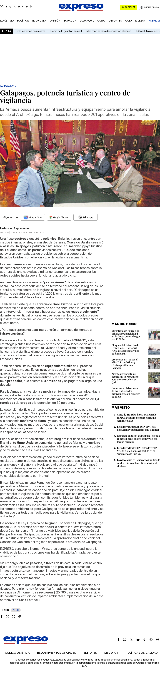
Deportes (115, 20)
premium (154, 20)
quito (101, 20)
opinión (55, 20)
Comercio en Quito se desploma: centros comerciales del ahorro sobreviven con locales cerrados (138, 438)
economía (39, 20)
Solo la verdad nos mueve (30, 31)
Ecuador (70, 20)
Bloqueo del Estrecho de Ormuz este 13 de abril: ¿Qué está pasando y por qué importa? (125, 349)
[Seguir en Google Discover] (59, 217)
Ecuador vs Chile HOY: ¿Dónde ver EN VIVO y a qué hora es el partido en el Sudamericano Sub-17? (137, 450)
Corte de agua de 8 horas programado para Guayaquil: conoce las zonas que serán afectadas (136, 417)
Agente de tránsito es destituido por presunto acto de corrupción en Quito (125, 378)
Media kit (111, 652)
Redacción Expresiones (14, 228)
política (23, 20)
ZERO (15, 610)
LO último (7, 20)
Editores (90, 652)
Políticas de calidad (142, 652)
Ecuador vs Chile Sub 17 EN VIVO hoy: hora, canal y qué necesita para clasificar (138, 428)
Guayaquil (87, 20)
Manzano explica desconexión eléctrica (108, 31)
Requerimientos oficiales (56, 652)
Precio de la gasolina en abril (66, 31)
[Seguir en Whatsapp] (85, 217)
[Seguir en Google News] (33, 217)
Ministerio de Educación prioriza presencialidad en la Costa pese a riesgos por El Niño (126, 335)
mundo (140, 20)
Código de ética (17, 652)
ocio (128, 20)
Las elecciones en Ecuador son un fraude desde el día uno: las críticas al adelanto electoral (138, 462)
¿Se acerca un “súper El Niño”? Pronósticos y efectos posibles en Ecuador (125, 363)
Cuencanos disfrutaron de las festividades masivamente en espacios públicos (126, 392)
